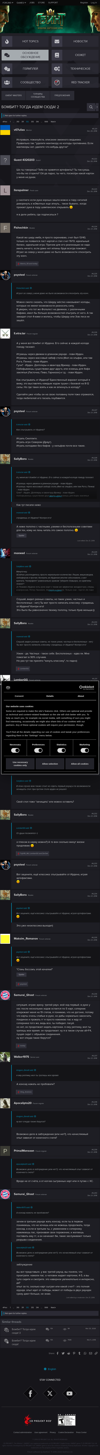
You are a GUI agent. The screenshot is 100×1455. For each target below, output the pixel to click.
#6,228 (91, 459)
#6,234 (91, 898)
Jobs (32, 2)
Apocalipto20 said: (25, 1168)
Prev (5, 122)
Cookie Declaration (66, 1432)
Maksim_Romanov (27, 942)
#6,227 (91, 411)
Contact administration (22, 1432)
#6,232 (91, 818)
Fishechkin (22, 227)
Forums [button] (7, 2)
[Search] (91, 107)
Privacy (53, 1432)
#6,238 (91, 1107)
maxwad (20, 553)
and (30, 264)
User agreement (40, 1432)
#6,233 (91, 868)
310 (17, 122)
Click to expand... (56, 496)
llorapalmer (22, 190)
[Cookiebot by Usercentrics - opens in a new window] (81, 687)
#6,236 (91, 999)
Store (41, 2)
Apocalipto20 (24, 1106)
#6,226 (91, 333)
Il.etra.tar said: (23, 424)
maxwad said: (23, 513)
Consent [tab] (19, 696)
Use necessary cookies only (20, 764)
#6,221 (91, 130)
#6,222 (91, 160)
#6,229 (91, 553)
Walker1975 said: (24, 1215)
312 (27, 122)
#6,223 (91, 190)
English (50, 1369)
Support (53, 2)
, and (35, 857)
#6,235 (91, 942)
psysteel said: (22, 912)
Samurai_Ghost (25, 999)
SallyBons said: (23, 566)
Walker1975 (22, 1060)
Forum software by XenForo (50, 1452)
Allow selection (50, 764)
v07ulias (20, 130)
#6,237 (91, 1060)
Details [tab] (50, 696)
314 (37, 122)
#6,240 (91, 1201)
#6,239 (91, 1154)
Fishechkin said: (23, 288)
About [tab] (81, 696)
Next (53, 122)
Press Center (81, 1432)
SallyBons (21, 459)
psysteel (20, 275)
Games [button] (20, 2)
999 (46, 122)
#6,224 (91, 228)
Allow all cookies (79, 764)
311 (23, 122)
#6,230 (91, 627)
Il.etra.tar (21, 333)
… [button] (13, 122)
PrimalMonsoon (25, 1154)
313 (32, 122)
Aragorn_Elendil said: (26, 1074)
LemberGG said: (23, 832)
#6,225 (91, 275)
